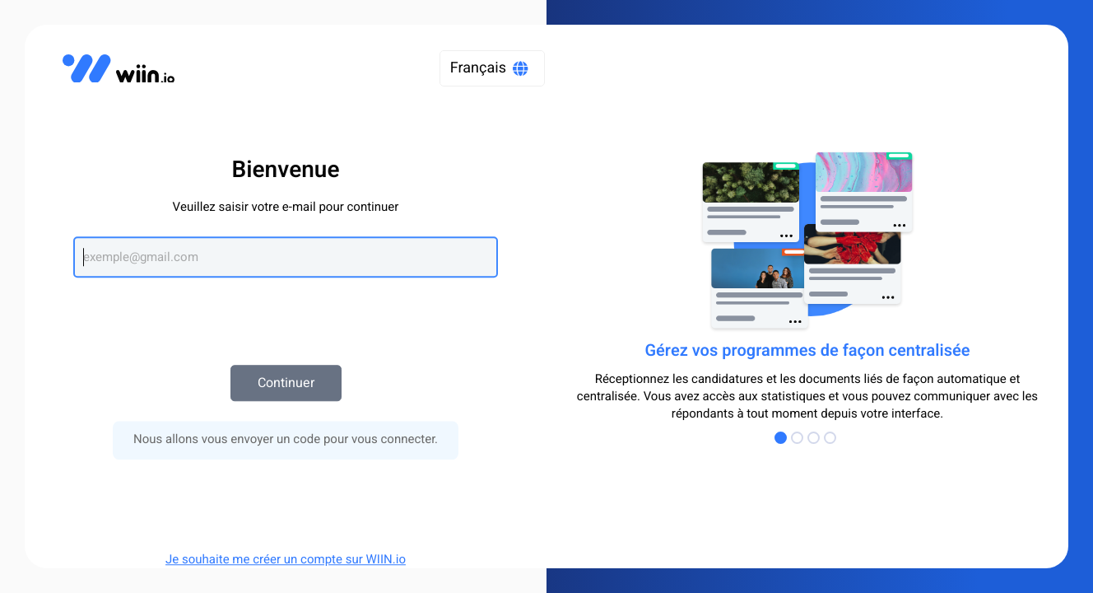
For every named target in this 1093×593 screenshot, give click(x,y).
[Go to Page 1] (782, 438)
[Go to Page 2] (799, 438)
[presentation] (285, 313)
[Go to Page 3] (815, 438)
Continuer (286, 383)
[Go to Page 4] (832, 438)
